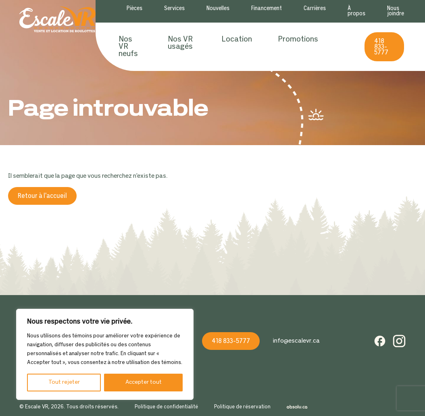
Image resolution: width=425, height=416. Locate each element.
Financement (266, 9)
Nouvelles (217, 9)
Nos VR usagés (180, 43)
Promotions (298, 39)
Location (236, 39)
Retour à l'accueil (42, 196)
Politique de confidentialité (166, 407)
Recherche (341, 46)
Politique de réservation (242, 407)
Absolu (297, 407)
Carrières (315, 9)
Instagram (399, 341)
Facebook (379, 341)
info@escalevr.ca (296, 341)
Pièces (134, 9)
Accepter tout (143, 382)
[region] (105, 354)
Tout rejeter (64, 382)
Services (174, 9)
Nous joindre (395, 11)
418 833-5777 (381, 47)
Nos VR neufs (128, 46)
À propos (356, 11)
